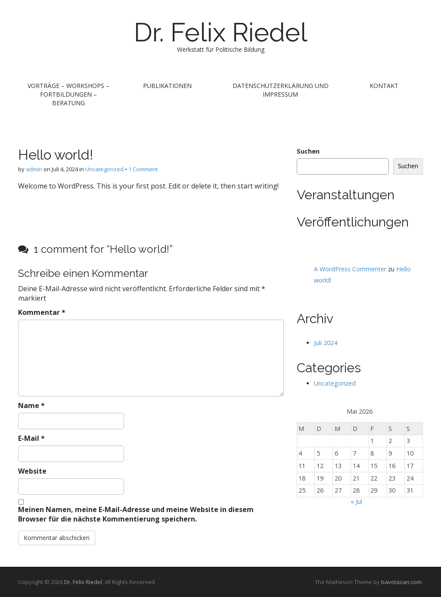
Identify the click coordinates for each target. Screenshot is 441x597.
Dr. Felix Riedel (220, 32)
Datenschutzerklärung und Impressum (281, 90)
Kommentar (41, 312)
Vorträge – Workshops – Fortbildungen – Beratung (68, 94)
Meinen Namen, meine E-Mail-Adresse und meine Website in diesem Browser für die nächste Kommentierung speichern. (136, 514)
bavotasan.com (401, 582)
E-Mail (31, 438)
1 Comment (143, 169)
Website (32, 471)
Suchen (308, 151)
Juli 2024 (325, 343)
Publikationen (167, 86)
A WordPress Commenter (350, 269)
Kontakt (384, 86)
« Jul (356, 501)
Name (31, 405)
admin (34, 169)
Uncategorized (104, 169)
